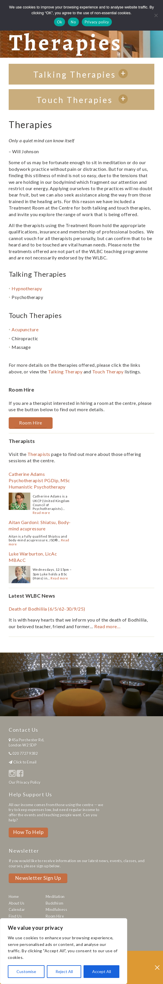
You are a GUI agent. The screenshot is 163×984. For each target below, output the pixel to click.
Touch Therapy (108, 371)
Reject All (64, 971)
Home (14, 896)
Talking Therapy (65, 371)
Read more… (107, 626)
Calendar (17, 909)
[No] (156, 15)
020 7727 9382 (25, 753)
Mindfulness (56, 909)
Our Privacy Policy (25, 782)
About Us (17, 903)
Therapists (38, 454)
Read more (41, 513)
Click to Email (25, 762)
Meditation (55, 896)
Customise (26, 971)
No (73, 22)
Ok (59, 22)
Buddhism (55, 903)
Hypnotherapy (27, 288)
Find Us (15, 916)
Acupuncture (25, 329)
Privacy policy (97, 22)
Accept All (101, 971)
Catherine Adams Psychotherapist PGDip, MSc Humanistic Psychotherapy (39, 480)
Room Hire (30, 422)
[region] (63, 951)
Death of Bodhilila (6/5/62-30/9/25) (47, 608)
